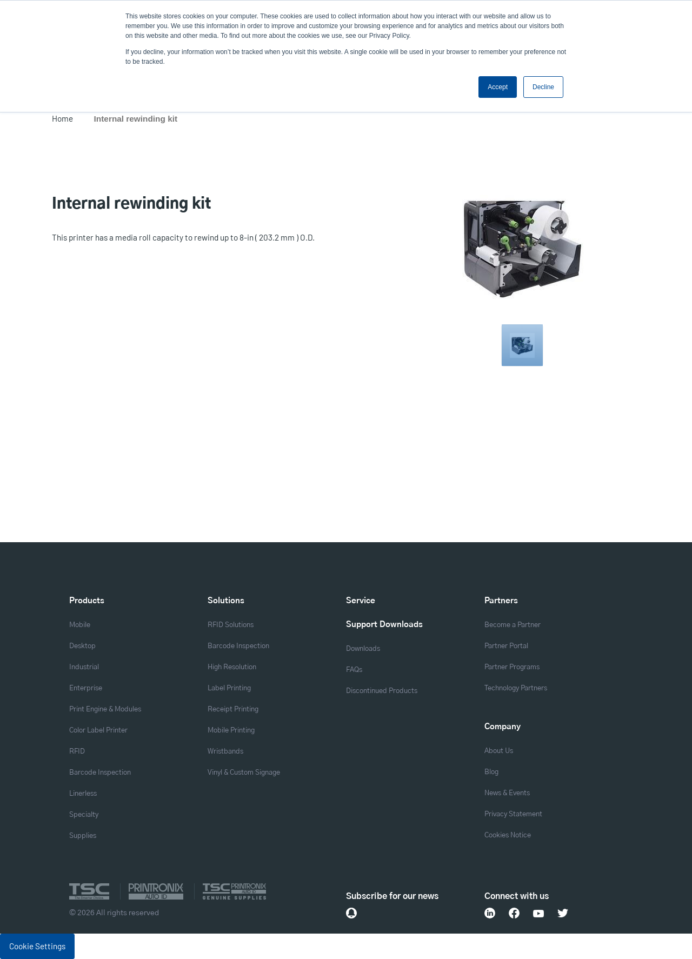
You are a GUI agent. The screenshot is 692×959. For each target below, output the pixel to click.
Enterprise (85, 688)
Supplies (82, 836)
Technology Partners (515, 688)
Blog (491, 772)
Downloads (363, 648)
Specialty (83, 814)
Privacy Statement (513, 814)
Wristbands (225, 751)
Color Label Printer (98, 730)
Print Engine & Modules (105, 709)
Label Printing (229, 688)
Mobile (79, 625)
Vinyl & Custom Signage (244, 772)
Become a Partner (512, 625)
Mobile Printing (231, 730)
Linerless (83, 793)
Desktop (82, 646)
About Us (498, 751)
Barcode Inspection (100, 772)
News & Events (507, 793)
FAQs (354, 670)
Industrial (84, 667)
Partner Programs (512, 667)
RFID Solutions (231, 625)
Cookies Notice (507, 835)
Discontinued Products (381, 691)
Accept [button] (498, 87)
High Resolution (232, 667)
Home (62, 118)
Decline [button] (543, 87)
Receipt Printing (233, 709)
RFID (77, 751)
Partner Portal (506, 646)
